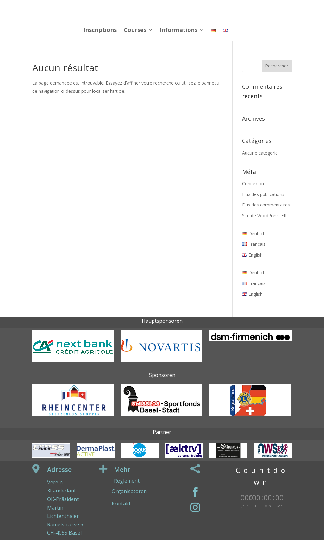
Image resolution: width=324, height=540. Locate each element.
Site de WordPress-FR (264, 216)
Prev (30, 404)
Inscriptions (100, 31)
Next (293, 404)
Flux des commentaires (266, 205)
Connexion (253, 184)
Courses (135, 31)
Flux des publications (263, 194)
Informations (178, 31)
